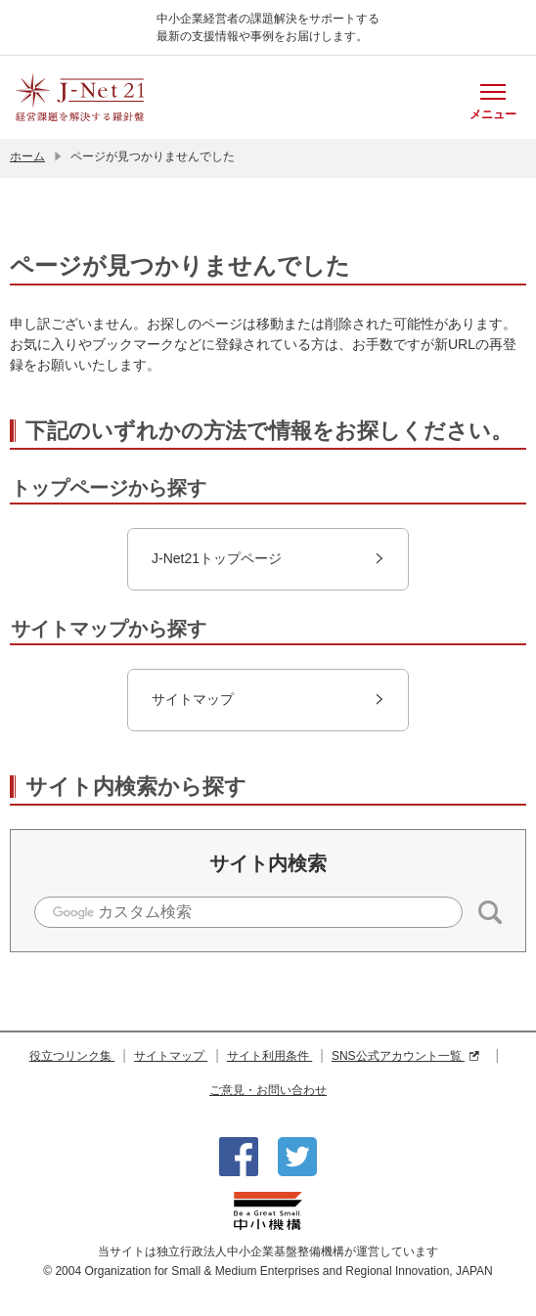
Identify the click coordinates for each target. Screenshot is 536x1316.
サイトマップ (170, 1056)
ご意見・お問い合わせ (268, 1090)
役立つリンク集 (71, 1056)
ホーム (27, 156)
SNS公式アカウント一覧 (405, 1056)
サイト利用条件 (269, 1056)
